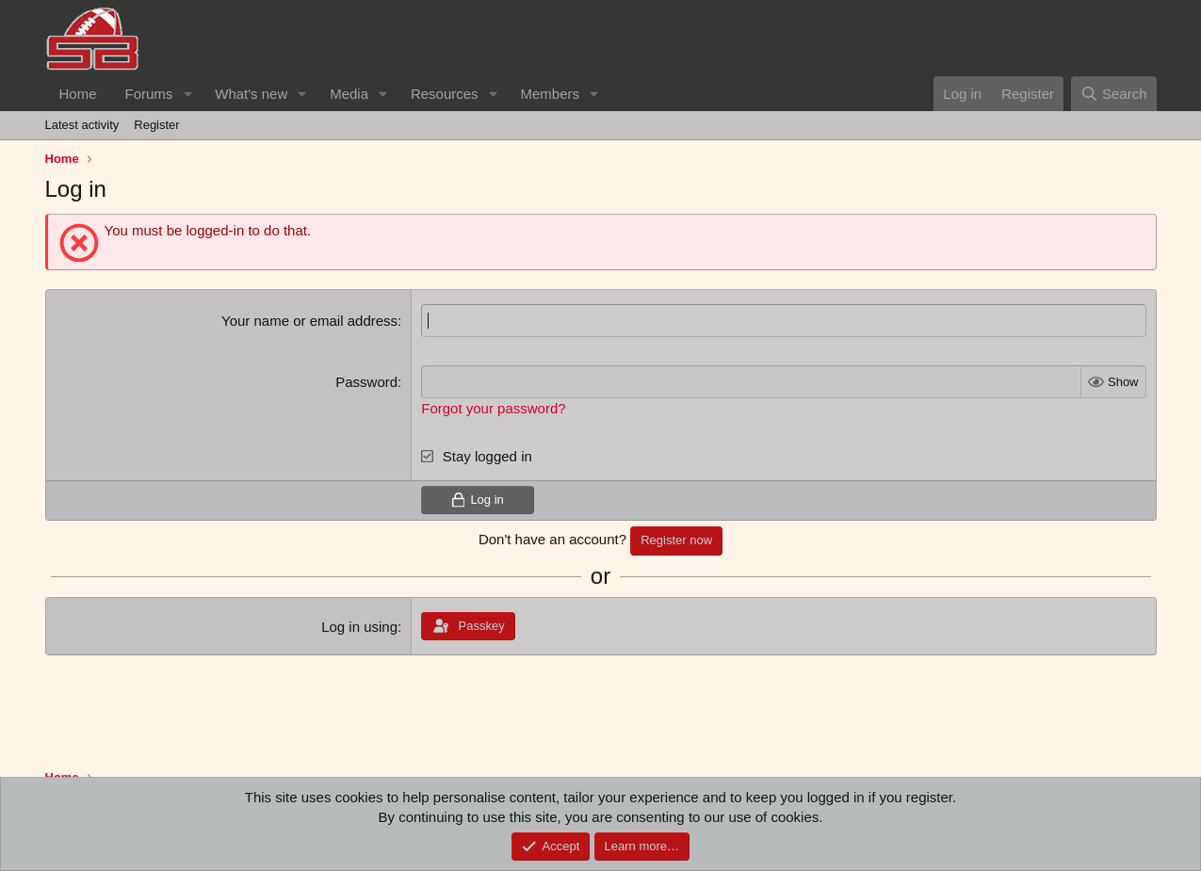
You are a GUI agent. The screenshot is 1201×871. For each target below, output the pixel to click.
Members (549, 94)
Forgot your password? (493, 408)
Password (366, 382)
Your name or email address (309, 321)
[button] (187, 93)
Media (349, 94)
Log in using (359, 627)
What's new (251, 94)
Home (78, 94)
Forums (149, 94)
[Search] (1114, 93)
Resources (445, 94)
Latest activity (82, 125)
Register (156, 125)
